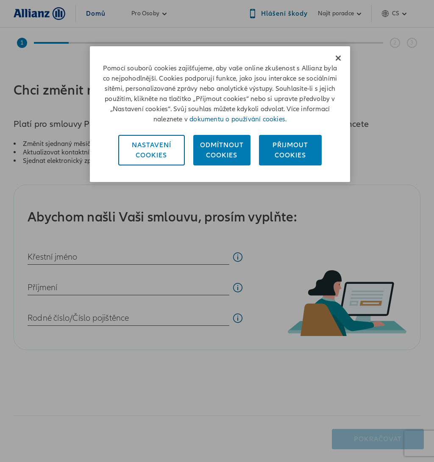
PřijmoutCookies (290, 150)
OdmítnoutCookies (222, 150)
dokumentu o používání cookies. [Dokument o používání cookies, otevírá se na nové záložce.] (238, 119)
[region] (220, 114)
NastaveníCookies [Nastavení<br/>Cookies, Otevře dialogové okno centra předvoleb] (151, 150)
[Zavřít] (338, 58)
